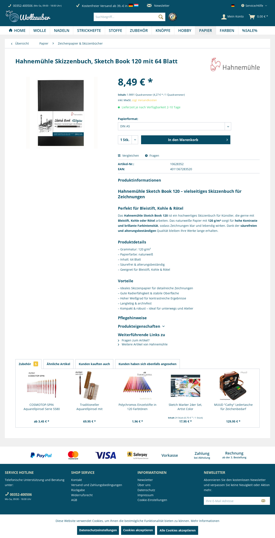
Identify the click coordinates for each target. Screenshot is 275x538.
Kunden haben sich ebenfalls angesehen (147, 364)
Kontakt (76, 480)
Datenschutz (146, 490)
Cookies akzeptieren (138, 530)
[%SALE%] (249, 30)
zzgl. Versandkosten (144, 100)
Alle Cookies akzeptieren (178, 530)
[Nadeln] (61, 30)
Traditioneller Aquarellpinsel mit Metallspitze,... (89, 407)
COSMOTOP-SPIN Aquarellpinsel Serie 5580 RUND (42, 407)
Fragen (152, 156)
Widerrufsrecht (82, 495)
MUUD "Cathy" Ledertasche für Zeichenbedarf (233, 407)
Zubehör (28, 364)
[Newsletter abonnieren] (263, 501)
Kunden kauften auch (94, 364)
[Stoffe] (115, 30)
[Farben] (227, 30)
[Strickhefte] (89, 30)
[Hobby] (184, 30)
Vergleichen (128, 156)
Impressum (146, 495)
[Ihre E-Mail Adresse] (230, 501)
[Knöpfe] (163, 30)
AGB (74, 500)
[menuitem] (136, 17)
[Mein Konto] (232, 17)
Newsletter (158, 6)
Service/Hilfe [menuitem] (252, 6)
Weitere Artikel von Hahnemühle (143, 344)
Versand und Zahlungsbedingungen (96, 485)
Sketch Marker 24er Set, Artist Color (185, 407)
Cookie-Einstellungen (152, 500)
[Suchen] (160, 17)
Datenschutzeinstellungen (98, 530)
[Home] (17, 30)
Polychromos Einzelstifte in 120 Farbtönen (137, 407)
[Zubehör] (139, 30)
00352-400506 (23, 6)
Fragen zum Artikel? (134, 340)
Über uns (144, 485)
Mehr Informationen (205, 521)
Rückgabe (78, 490)
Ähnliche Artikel (58, 364)
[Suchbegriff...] (129, 17)
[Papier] (205, 30)
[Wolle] (39, 30)
